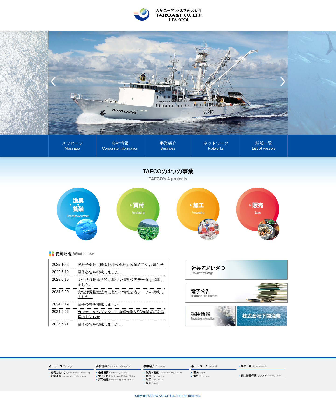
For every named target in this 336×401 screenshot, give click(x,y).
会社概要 (113, 372)
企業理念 (68, 376)
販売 (152, 383)
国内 (199, 372)
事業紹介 (168, 145)
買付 (155, 376)
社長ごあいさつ (71, 372)
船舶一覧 (263, 145)
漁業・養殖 (164, 372)
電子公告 (117, 376)
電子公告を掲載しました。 (100, 272)
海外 (201, 376)
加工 (155, 379)
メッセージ (72, 145)
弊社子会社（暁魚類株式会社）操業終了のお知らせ (121, 265)
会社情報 (120, 145)
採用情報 (116, 379)
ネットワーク (215, 145)
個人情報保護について (261, 375)
